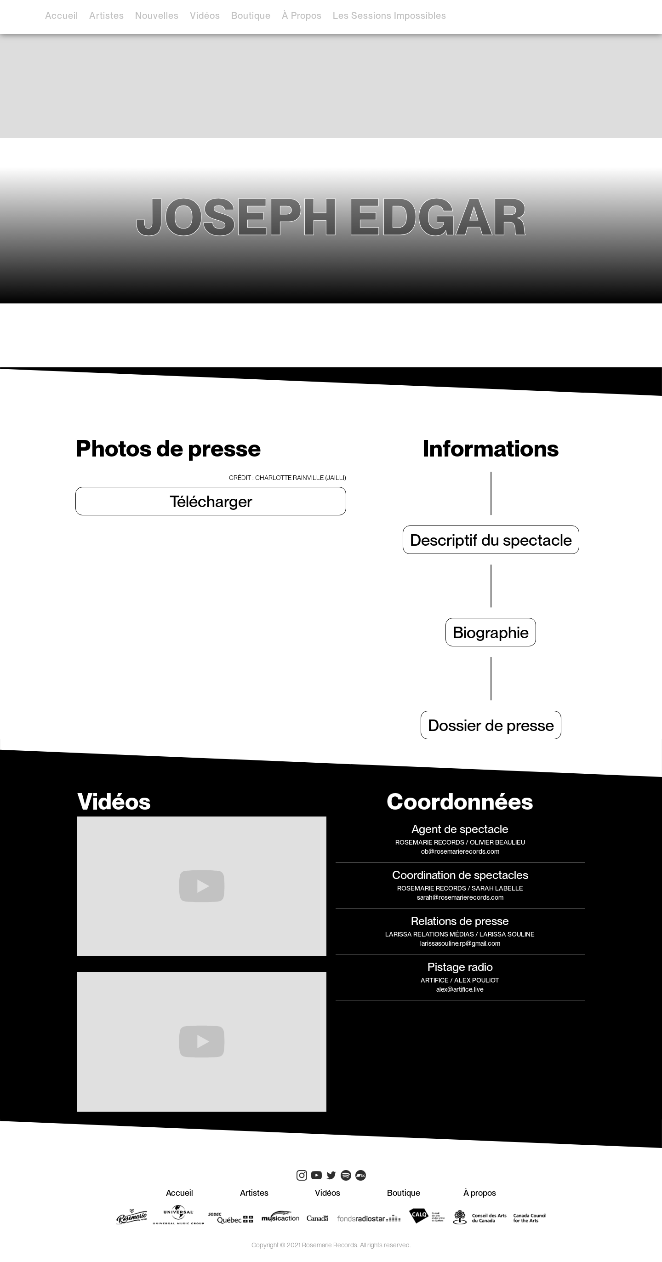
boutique (251, 15)
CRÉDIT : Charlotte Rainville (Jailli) (287, 477)
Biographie (491, 632)
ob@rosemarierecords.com (460, 851)
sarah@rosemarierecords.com (460, 897)
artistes (106, 15)
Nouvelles (157, 15)
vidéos (205, 15)
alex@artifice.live (460, 989)
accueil (61, 15)
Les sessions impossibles (389, 15)
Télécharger (211, 501)
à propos (302, 15)
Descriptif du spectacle (491, 539)
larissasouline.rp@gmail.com (460, 943)
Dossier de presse (491, 725)
